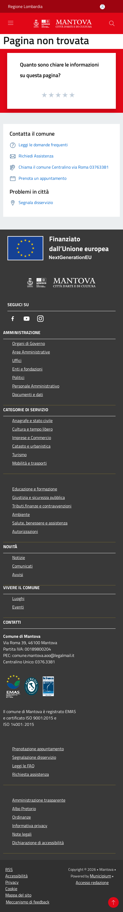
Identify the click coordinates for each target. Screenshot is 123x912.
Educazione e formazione (34, 489)
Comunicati (22, 566)
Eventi (18, 607)
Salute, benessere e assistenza (39, 523)
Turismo (19, 454)
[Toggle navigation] (10, 23)
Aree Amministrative (31, 352)
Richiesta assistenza (30, 774)
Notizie (18, 557)
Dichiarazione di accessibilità (38, 842)
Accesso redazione (92, 882)
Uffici (17, 360)
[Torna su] (113, 902)
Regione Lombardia (25, 6)
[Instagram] (40, 318)
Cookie (11, 888)
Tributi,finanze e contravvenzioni (41, 506)
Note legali (22, 834)
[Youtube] (26, 318)
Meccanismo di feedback (27, 902)
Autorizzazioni (25, 531)
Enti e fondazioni (27, 369)
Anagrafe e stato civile (32, 420)
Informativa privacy (29, 825)
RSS (9, 869)
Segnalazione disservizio (34, 757)
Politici (18, 377)
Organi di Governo (28, 343)
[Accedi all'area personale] (102, 7)
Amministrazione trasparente (38, 800)
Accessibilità (16, 876)
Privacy (12, 882)
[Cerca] (112, 23)
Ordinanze (21, 817)
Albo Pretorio (24, 808)
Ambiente (21, 514)
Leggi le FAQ (23, 766)
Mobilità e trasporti (29, 463)
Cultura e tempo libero (32, 429)
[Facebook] (12, 318)
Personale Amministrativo (35, 386)
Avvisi (17, 574)
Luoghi (18, 598)
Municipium (100, 876)
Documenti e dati (27, 394)
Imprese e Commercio (31, 437)
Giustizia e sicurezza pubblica (38, 497)
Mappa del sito (18, 895)
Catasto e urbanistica (31, 446)
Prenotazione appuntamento (38, 749)
